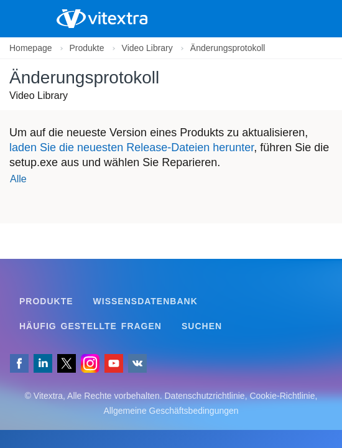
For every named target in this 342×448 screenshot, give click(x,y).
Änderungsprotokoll (228, 48)
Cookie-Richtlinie (282, 396)
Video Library (147, 48)
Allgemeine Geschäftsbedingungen (170, 411)
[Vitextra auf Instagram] (90, 363)
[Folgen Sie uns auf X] (66, 363)
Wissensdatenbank (145, 301)
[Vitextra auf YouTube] (114, 363)
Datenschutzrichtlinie (204, 396)
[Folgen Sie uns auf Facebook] (19, 363)
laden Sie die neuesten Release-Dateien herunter (131, 147)
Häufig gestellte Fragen (90, 326)
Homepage (30, 48)
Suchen (202, 326)
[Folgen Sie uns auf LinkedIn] (43, 363)
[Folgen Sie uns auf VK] (137, 363)
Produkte (87, 48)
